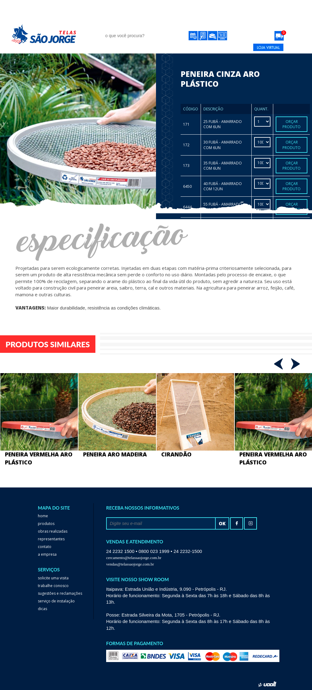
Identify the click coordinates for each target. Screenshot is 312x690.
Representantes (205, 24)
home (43, 515)
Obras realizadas (52, 531)
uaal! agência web (267, 684)
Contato (240, 24)
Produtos (114, 24)
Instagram (250, 523)
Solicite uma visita (53, 578)
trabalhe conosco (53, 585)
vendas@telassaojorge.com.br (130, 564)
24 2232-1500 (213, 47)
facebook (236, 523)
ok (222, 523)
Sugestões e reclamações (60, 593)
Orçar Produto (291, 124)
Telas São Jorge (48, 34)
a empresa (47, 554)
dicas (42, 608)
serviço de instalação (56, 601)
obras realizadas (159, 24)
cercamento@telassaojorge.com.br (133, 557)
